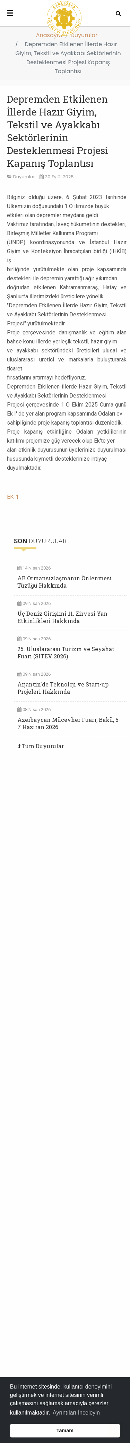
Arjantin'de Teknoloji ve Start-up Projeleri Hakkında (63, 688)
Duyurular (84, 35)
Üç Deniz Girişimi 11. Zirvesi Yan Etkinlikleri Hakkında (62, 617)
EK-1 (13, 497)
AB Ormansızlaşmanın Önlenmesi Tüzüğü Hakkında (64, 581)
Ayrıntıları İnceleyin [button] (76, 1413)
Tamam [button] (65, 1430)
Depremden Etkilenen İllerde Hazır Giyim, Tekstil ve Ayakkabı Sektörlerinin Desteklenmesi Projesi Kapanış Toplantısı (57, 131)
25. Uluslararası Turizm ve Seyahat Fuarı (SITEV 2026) (65, 652)
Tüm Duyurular (43, 746)
